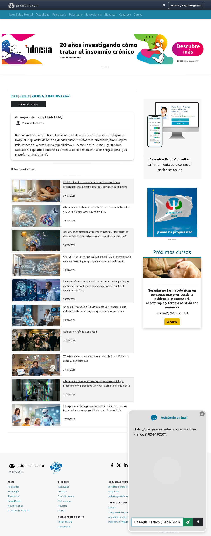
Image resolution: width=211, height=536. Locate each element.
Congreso (125, 14)
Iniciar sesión (65, 521)
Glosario (25, 96)
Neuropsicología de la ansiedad (80, 331)
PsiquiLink (113, 491)
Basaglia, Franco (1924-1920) (51, 96)
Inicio (14, 96)
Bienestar (110, 14)
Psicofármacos (66, 496)
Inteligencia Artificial (18, 510)
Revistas (62, 505)
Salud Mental (14, 500)
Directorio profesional (120, 486)
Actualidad (43, 14)
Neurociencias (15, 505)
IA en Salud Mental (21, 14)
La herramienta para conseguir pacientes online (169, 164)
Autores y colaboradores (121, 496)
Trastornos (13, 496)
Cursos (138, 14)
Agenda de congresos (120, 517)
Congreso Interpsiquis (120, 512)
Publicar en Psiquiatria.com (122, 521)
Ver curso (172, 321)
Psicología (75, 14)
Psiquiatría (59, 14)
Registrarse (64, 526)
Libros (61, 510)
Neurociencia (93, 14)
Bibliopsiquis (64, 500)
